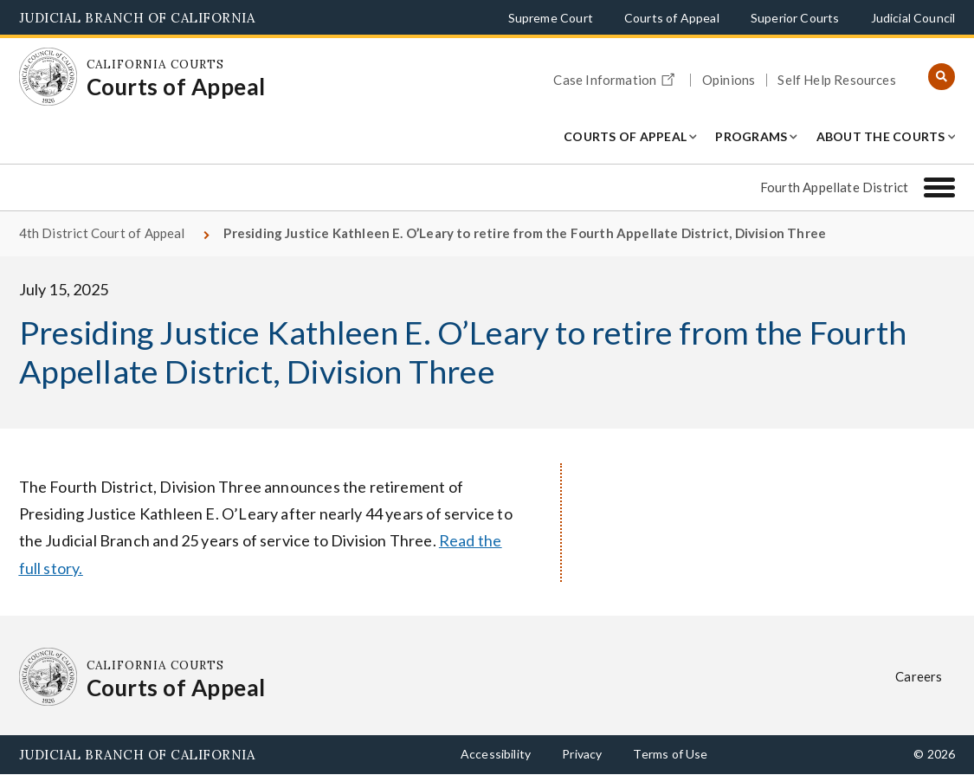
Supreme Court (550, 17)
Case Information (616, 77)
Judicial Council (913, 17)
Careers (918, 676)
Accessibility (496, 753)
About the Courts (880, 136)
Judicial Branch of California (137, 18)
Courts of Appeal (671, 17)
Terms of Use (670, 753)
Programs (751, 136)
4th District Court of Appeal (102, 233)
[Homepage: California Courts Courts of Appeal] (48, 77)
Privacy (582, 753)
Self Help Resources (836, 80)
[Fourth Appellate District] (939, 187)
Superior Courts (795, 17)
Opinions (728, 80)
